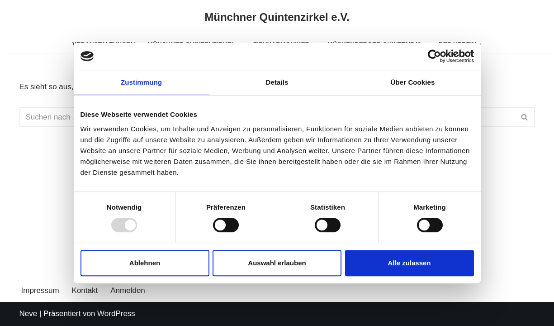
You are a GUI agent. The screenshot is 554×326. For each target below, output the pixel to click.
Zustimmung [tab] (141, 82)
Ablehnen (144, 263)
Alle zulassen (409, 263)
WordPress (116, 313)
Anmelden (127, 290)
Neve (28, 313)
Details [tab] (277, 82)
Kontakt (85, 290)
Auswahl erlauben (277, 263)
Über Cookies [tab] (413, 82)
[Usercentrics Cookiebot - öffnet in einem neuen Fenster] (434, 56)
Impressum (40, 290)
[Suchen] (525, 117)
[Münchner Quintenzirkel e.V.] (277, 17)
